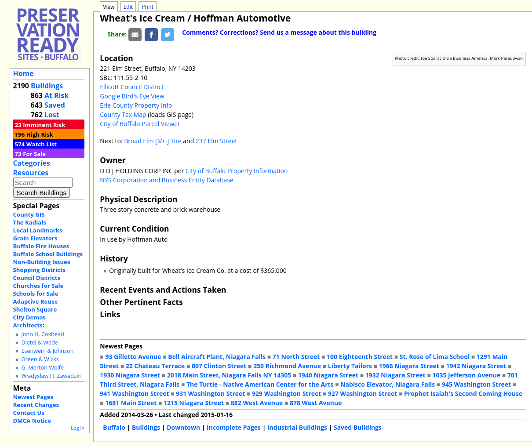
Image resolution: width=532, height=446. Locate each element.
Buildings (47, 86)
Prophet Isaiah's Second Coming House (463, 393)
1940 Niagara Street (328, 375)
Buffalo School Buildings (48, 254)
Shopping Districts (39, 270)
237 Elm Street (216, 141)
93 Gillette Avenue (133, 356)
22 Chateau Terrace (155, 366)
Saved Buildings (358, 427)
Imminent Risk (44, 125)
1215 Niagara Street (194, 403)
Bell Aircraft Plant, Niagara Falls (217, 356)
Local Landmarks (37, 230)
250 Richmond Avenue (287, 366)
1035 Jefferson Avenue (467, 375)
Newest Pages (33, 397)
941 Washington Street (134, 393)
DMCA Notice (32, 420)
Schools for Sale (35, 293)
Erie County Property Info (136, 105)
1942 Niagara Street (476, 366)
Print (147, 7)
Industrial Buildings (297, 427)
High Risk (39, 134)
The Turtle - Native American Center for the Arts (259, 384)
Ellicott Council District (132, 87)
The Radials (29, 222)
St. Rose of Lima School (435, 356)
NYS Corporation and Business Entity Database (166, 180)
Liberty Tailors (350, 366)
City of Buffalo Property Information (237, 171)
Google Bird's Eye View (132, 96)
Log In (77, 427)
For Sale (34, 154)
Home (23, 73)
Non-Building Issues (41, 262)
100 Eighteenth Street (360, 356)
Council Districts (36, 278)
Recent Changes (36, 405)
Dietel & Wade (39, 342)
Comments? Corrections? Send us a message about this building (279, 32)
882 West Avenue (257, 403)
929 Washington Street (286, 393)
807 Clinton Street (219, 366)
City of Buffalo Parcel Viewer (140, 124)
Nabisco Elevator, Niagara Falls (387, 384)
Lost (51, 115)
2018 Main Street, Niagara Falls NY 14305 (229, 375)
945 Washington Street (476, 384)
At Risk (56, 95)
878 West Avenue (316, 403)
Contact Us (28, 413)
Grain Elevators (35, 238)
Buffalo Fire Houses (41, 246)
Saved (54, 105)
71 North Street (296, 356)
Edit (128, 7)
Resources (31, 173)
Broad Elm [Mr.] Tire (152, 141)
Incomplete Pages (234, 427)
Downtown (183, 427)
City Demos (29, 317)
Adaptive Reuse (35, 301)
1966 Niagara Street (409, 366)
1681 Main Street (131, 403)
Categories (31, 163)
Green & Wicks (39, 359)
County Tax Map (123, 114)
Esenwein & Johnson (47, 351)
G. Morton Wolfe (42, 367)
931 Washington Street (210, 393)
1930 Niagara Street (130, 375)
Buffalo (114, 427)
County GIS (29, 214)
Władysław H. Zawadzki (50, 376)
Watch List (41, 144)
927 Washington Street (362, 393)
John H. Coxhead (42, 334)
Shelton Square (35, 309)
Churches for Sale (38, 286)
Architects (28, 325)
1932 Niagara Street (395, 375)
